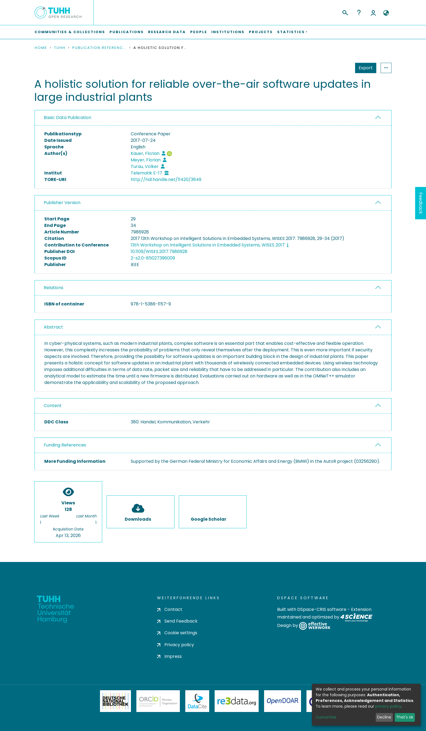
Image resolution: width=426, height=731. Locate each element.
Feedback (421, 203)
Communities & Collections (70, 32)
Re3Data (236, 701)
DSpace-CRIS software (321, 609)
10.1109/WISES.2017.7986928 (159, 251)
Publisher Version (62, 202)
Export (339, 68)
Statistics (364, 68)
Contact (169, 609)
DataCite (197, 701)
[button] (386, 13)
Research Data (167, 32)
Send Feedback (177, 621)
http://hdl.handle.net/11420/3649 (166, 179)
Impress (169, 656)
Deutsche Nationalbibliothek (115, 701)
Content (53, 405)
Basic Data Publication (67, 117)
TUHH (59, 47)
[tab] (213, 118)
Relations (53, 288)
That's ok (404, 717)
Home (41, 47)
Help (359, 12)
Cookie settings (177, 633)
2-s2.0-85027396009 (153, 258)
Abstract (53, 327)
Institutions (228, 32)
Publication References (99, 47)
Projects (261, 32)
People (198, 32)
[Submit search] (345, 12)
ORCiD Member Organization (158, 701)
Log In (373, 12)
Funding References (65, 445)
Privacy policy (175, 645)
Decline (384, 717)
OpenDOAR (282, 701)
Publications (126, 32)
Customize (326, 717)
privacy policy (388, 706)
